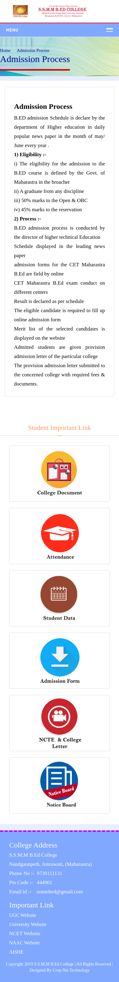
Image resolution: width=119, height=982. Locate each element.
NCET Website (24, 933)
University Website (27, 924)
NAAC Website (24, 942)
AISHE (16, 951)
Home (5, 50)
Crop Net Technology (71, 970)
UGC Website (22, 915)
